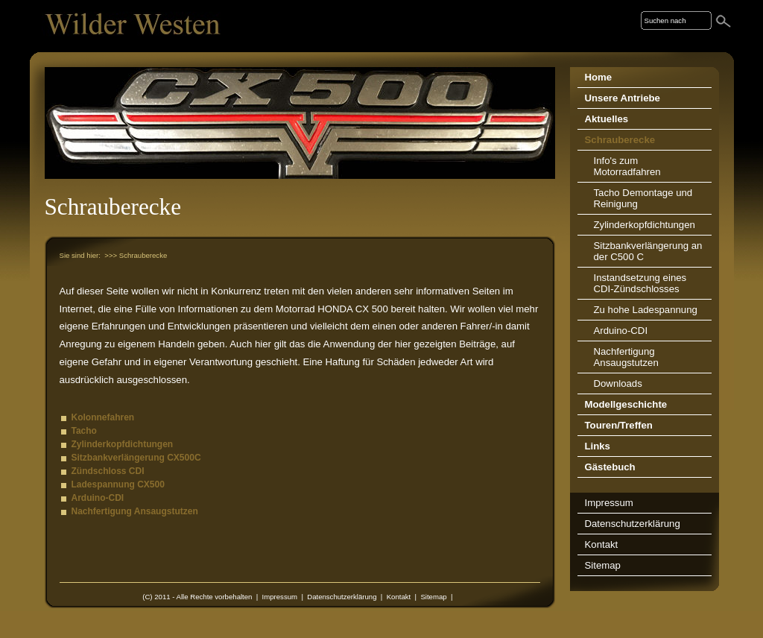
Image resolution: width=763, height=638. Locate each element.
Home (598, 77)
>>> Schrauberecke (135, 255)
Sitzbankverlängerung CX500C (136, 457)
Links (597, 446)
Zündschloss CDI (108, 471)
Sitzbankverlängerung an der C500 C (648, 251)
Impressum (279, 597)
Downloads (618, 383)
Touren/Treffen (619, 425)
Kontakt (399, 597)
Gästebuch (610, 467)
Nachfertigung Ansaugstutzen (135, 511)
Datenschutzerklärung (341, 597)
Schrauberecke (620, 139)
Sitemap (433, 597)
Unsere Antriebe (622, 98)
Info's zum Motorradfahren (627, 166)
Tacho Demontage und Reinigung (643, 198)
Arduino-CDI (98, 498)
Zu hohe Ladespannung (645, 309)
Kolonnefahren (103, 417)
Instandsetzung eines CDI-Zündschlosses (640, 283)
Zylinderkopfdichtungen (123, 444)
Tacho (84, 431)
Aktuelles (607, 118)
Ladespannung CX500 (118, 484)
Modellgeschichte (626, 404)
